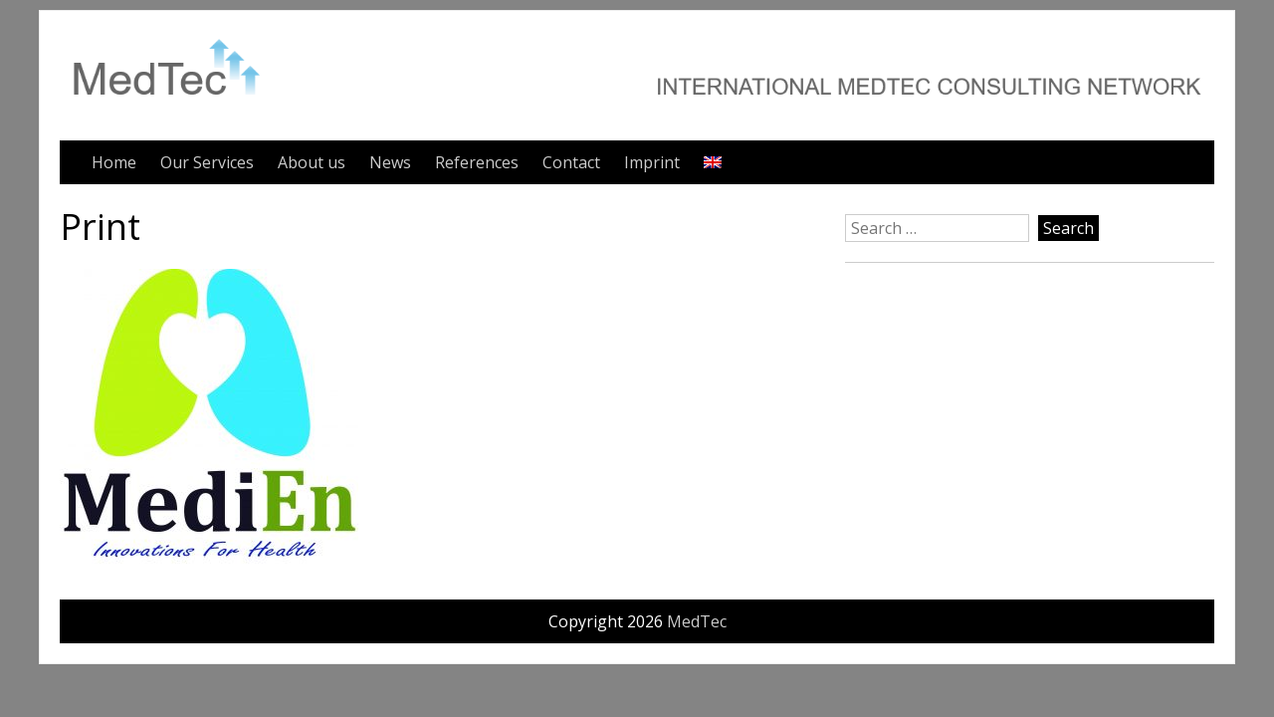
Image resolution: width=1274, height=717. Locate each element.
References (477, 162)
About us (311, 162)
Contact (571, 162)
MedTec (697, 621)
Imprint (652, 162)
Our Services (207, 162)
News (390, 162)
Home (114, 162)
